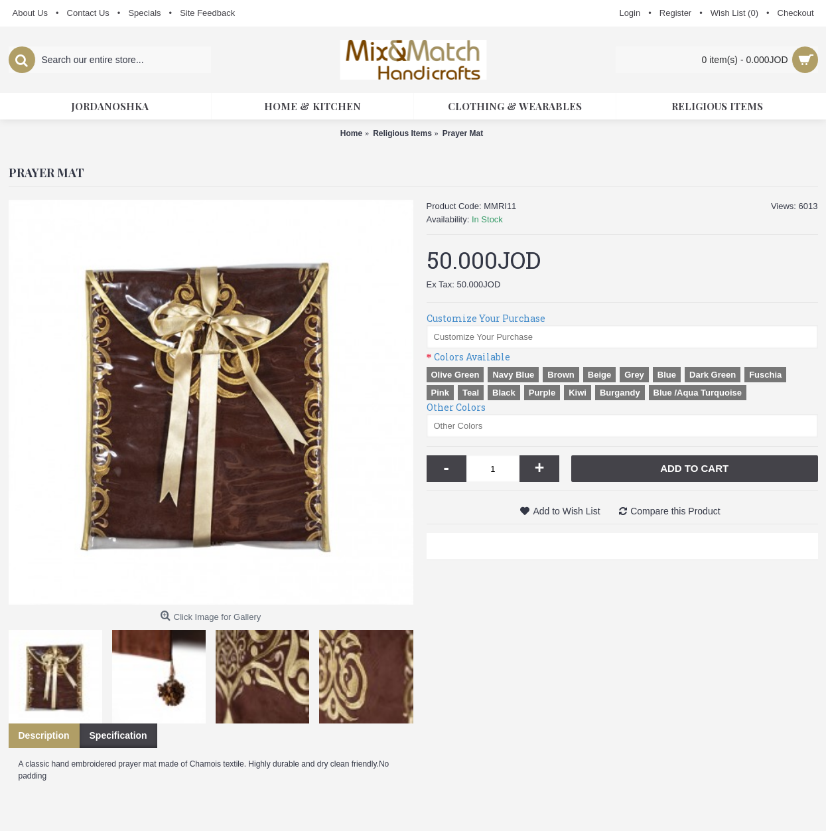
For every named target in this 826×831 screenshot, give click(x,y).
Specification (118, 735)
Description (44, 735)
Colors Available (472, 356)
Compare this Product (675, 511)
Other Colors (456, 407)
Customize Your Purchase (486, 318)
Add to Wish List (566, 511)
